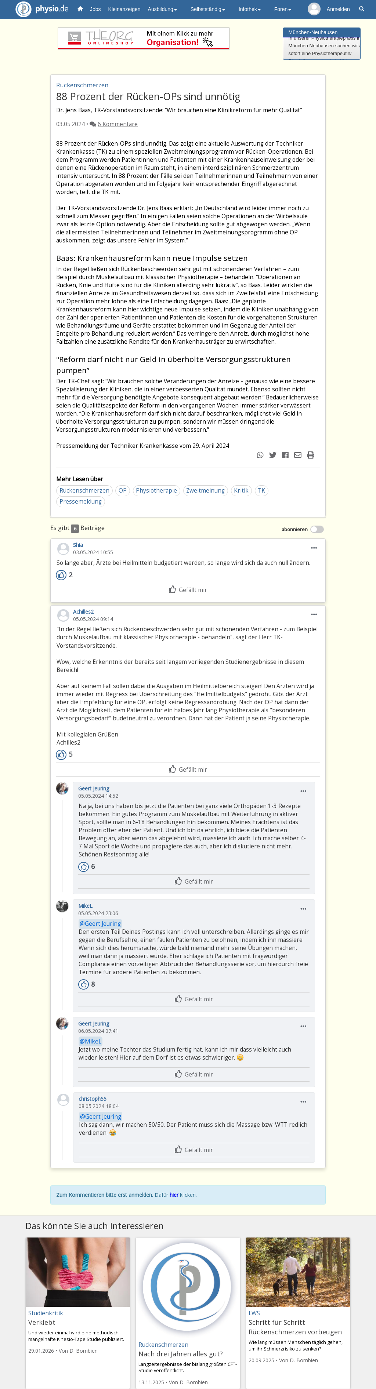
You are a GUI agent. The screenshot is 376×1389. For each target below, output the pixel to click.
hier (174, 1194)
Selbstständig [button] (208, 9)
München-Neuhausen (313, 32)
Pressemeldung (80, 501)
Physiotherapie (156, 490)
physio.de (39, 9)
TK (261, 490)
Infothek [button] (250, 9)
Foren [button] (283, 9)
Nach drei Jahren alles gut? (180, 1353)
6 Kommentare (118, 124)
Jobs (95, 9)
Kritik (241, 490)
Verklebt (41, 1322)
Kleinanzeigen (124, 9)
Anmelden (338, 9)
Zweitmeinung (205, 490)
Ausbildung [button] (162, 9)
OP (123, 490)
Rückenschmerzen (84, 490)
